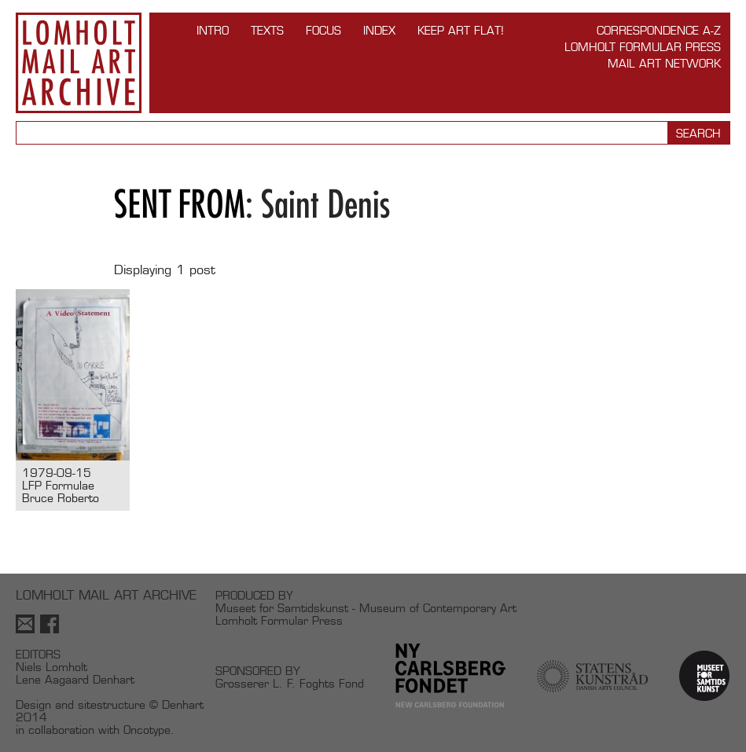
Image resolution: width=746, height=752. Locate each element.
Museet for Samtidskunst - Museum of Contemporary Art (365, 607)
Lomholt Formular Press (642, 46)
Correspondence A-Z (659, 30)
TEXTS (267, 30)
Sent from (179, 204)
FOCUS (323, 30)
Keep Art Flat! (460, 30)
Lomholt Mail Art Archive (78, 63)
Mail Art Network (664, 63)
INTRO (213, 30)
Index (379, 30)
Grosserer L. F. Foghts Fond (289, 683)
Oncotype (147, 729)
